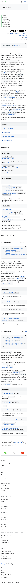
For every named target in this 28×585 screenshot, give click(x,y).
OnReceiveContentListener (9, 61)
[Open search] (19, 2)
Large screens (4, 499)
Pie (2, 529)
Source (3, 467)
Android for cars (5, 506)
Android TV (3, 508)
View (19, 54)
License (8, 582)
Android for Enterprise (6, 463)
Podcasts (3, 474)
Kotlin (20, 39)
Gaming (3, 481)
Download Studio (5, 542)
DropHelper (17, 45)
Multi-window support (9, 136)
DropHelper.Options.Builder (10, 168)
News (2, 470)
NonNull (8, 187)
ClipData (18, 92)
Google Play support (6, 556)
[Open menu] (2, 2)
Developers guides (5, 537)
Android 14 (3, 517)
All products (4, 577)
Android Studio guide (6, 535)
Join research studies (6, 558)
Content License (18, 442)
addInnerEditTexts (7, 80)
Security (3, 465)
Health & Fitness (5, 485)
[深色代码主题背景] (26, 44)
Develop (13, 12)
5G (2, 493)
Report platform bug (6, 551)
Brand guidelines (15, 582)
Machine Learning (5, 483)
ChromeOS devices (5, 504)
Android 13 (3, 519)
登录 (25, 1)
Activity (13, 187)
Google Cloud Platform (6, 575)
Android (3, 460)
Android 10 (3, 526)
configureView (17, 109)
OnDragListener (13, 111)
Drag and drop (7, 128)
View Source (22, 35)
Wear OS (3, 501)
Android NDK (4, 545)
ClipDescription (17, 372)
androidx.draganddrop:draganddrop (18, 33)
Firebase (3, 572)
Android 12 (3, 522)
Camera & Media (5, 488)
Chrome (3, 570)
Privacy (3, 490)
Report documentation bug (7, 553)
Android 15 (3, 515)
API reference (6, 7)
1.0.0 (26, 37)
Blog (2, 472)
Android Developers (5, 12)
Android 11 (3, 524)
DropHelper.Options (8, 158)
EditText (4, 73)
